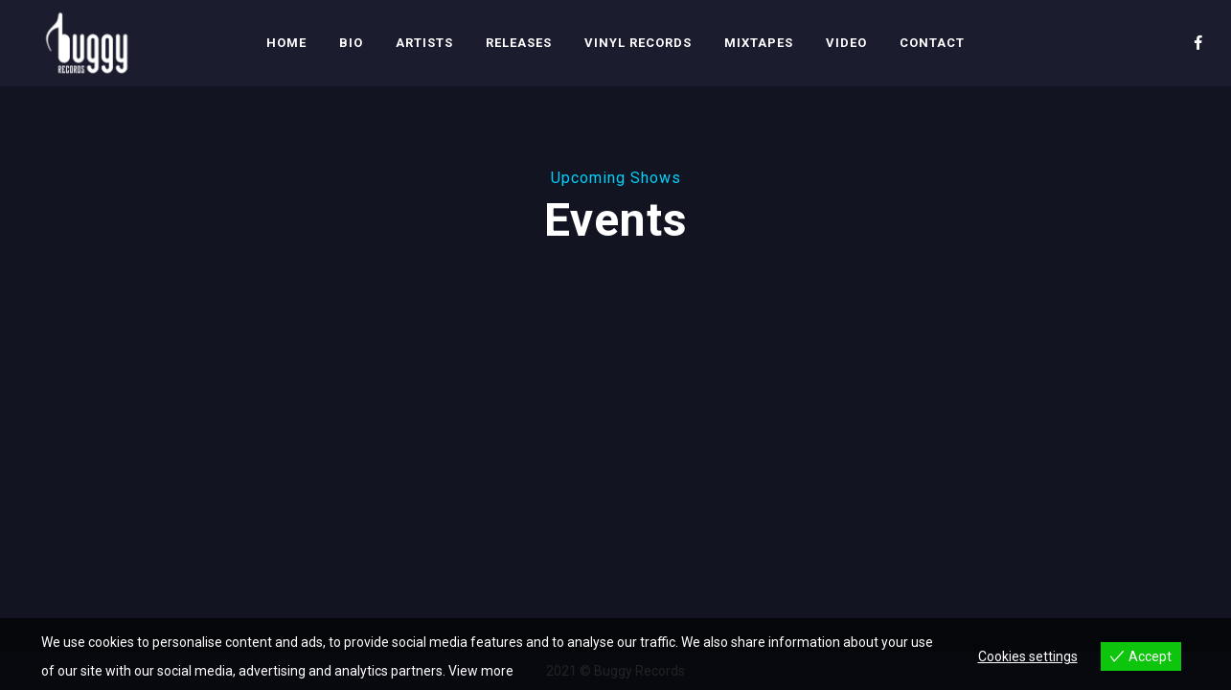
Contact (932, 42)
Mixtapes (758, 42)
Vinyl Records (638, 42)
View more (480, 670)
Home (286, 42)
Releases (519, 42)
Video (846, 42)
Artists (424, 42)
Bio (351, 42)
